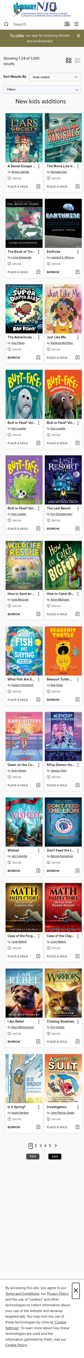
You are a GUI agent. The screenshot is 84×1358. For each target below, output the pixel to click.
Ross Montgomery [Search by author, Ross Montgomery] (22, 1027)
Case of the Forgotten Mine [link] (22, 936)
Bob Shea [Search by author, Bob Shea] (57, 685)
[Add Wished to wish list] (38, 871)
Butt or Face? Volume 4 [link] (22, 508)
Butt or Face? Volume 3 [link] (61, 423)
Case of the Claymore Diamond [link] (61, 936)
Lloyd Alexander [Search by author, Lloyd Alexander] (21, 257)
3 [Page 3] (40, 1146)
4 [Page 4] (45, 1146)
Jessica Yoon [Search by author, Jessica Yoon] (59, 770)
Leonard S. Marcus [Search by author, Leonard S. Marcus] (62, 257)
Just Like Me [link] (56, 337)
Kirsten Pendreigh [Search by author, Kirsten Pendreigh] (22, 685)
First (33, 1156)
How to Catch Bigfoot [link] (61, 594)
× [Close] (76, 1291)
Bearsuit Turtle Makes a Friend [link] (61, 680)
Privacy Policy (57, 1293)
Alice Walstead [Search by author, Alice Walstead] (60, 599)
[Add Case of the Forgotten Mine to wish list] (38, 957)
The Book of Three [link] (22, 252)
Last (55, 1156)
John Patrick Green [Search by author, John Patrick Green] (62, 1113)
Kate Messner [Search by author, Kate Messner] (20, 599)
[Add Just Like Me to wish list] (77, 358)
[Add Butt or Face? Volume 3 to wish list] (77, 443)
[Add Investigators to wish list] (77, 1127)
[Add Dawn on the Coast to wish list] (38, 786)
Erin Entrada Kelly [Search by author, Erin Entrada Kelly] (61, 514)
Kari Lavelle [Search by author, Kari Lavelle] (18, 428)
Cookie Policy (16, 1345)
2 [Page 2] (35, 1146)
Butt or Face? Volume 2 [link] (22, 423)
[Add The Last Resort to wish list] (77, 529)
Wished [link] (13, 851)
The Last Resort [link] (58, 508)
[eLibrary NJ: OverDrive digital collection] (42, 9)
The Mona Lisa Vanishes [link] (61, 166)
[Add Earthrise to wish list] (77, 272)
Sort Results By (14, 77)
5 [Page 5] (50, 1146)
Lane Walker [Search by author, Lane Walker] (19, 942)
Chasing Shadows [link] (60, 1022)
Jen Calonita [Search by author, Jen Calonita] (19, 856)
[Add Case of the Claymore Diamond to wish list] (77, 957)
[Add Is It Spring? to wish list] (38, 1127)
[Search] (6, 24)
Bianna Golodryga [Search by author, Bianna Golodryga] (62, 856)
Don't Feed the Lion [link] (61, 851)
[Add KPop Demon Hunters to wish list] (77, 786)
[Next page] (56, 1146)
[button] (68, 62)
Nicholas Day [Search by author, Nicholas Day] (59, 172)
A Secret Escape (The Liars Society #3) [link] (22, 166)
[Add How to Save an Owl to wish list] (38, 614)
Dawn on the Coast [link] (22, 765)
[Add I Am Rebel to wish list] (38, 1042)
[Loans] (67, 25)
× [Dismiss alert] (78, 36)
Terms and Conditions (22, 1293)
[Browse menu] (76, 24)
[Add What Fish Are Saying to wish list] (38, 700)
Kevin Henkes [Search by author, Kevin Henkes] (20, 1113)
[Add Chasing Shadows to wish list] (77, 1042)
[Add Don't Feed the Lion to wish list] (77, 871)
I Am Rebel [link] (16, 1022)
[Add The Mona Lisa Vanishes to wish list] (77, 187)
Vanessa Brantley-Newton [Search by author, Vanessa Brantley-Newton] (64, 343)
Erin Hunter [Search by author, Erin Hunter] (58, 1027)
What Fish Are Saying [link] (22, 680)
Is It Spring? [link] (17, 1107)
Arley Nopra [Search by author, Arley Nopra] (18, 770)
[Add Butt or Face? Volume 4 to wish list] (38, 529)
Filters (11, 90)
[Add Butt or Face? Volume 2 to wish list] (38, 443)
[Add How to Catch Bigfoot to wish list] (77, 614)
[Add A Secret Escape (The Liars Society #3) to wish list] (38, 187)
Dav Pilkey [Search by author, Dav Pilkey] (18, 343)
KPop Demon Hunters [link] (61, 765)
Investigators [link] (57, 1107)
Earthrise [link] (53, 252)
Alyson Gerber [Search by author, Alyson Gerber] (20, 172)
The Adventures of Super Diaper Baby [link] (22, 337)
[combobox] (32, 24)
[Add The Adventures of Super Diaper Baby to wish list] (38, 358)
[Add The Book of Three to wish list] (38, 272)
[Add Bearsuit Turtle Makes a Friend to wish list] (77, 700)
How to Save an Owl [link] (22, 594)
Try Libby (17, 35)
